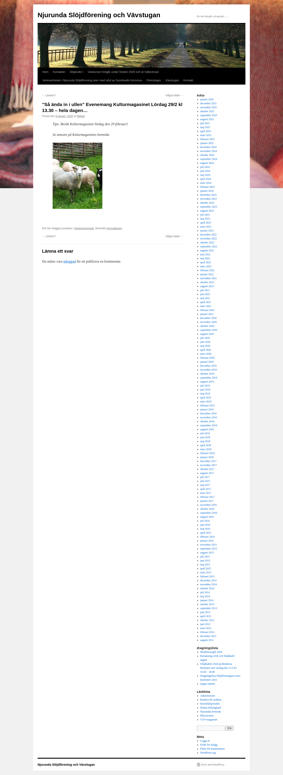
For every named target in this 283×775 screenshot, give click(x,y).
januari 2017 (207, 500)
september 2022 (208, 246)
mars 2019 (205, 401)
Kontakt (188, 80)
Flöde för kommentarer (212, 748)
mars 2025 (205, 135)
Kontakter (59, 72)
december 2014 (208, 580)
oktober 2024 (207, 155)
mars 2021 (205, 306)
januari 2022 (207, 274)
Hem (45, 72)
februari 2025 (207, 139)
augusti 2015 (207, 552)
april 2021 (205, 302)
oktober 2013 (207, 604)
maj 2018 (205, 441)
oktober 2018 (207, 421)
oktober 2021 (207, 282)
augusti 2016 (207, 516)
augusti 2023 (207, 210)
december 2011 (208, 636)
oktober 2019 (207, 373)
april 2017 (205, 489)
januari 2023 (207, 230)
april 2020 (205, 349)
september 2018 (208, 425)
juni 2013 (205, 612)
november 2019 (208, 369)
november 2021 (208, 278)
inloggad (69, 261)
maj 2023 (205, 218)
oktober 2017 (207, 469)
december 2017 (208, 461)
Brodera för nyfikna (210, 699)
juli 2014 (205, 592)
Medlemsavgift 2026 (211, 652)
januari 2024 (207, 190)
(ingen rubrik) (207, 683)
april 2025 (205, 131)
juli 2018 (205, 433)
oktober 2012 (207, 620)
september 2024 (208, 159)
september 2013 (208, 608)
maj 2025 (205, 127)
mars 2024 (205, 182)
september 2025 (208, 115)
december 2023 (208, 194)
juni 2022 (205, 254)
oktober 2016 (207, 508)
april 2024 (205, 178)
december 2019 (208, 365)
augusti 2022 (207, 250)
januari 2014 (207, 600)
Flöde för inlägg (208, 744)
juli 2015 (205, 556)
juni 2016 (205, 524)
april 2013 (205, 616)
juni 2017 (205, 481)
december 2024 (208, 147)
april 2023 (205, 222)
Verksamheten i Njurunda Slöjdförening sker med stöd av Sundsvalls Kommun (92, 80)
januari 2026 (207, 99)
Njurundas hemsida (210, 711)
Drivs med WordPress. (213, 764)
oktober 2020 (207, 326)
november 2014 (208, 584)
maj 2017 (205, 485)
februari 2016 (207, 536)
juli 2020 (205, 337)
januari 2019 (207, 409)
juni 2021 (205, 294)
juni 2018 (205, 437)
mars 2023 (205, 226)
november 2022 (208, 238)
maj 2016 (205, 528)
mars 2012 (205, 628)
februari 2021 (207, 310)
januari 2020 (207, 361)
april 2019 (205, 397)
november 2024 (208, 151)
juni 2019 (205, 389)
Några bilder (175, 95)
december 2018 (208, 413)
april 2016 (205, 532)
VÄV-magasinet (209, 719)
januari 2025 (207, 143)
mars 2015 (205, 572)
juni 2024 (205, 170)
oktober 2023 (207, 202)
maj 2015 (205, 564)
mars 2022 (205, 266)
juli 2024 (205, 167)
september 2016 (208, 512)
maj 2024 (205, 174)
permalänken (114, 228)
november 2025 (208, 107)
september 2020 (208, 330)
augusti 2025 (207, 119)
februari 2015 (207, 576)
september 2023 (208, 206)
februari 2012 (207, 632)
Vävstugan (172, 80)
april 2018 (205, 445)
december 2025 (208, 103)
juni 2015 (205, 560)
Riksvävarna (207, 715)
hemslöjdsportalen (210, 703)
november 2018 (208, 417)
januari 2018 (207, 457)
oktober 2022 (207, 242)
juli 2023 (205, 214)
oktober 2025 (207, 111)
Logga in (205, 740)
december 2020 (208, 318)
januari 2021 (207, 314)
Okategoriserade (84, 228)
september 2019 (208, 377)
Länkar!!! (49, 95)
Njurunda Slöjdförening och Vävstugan (99, 15)
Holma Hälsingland (210, 707)
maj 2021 (205, 298)
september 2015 (208, 548)
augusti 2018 (207, 429)
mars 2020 (205, 353)
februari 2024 (207, 186)
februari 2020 (207, 357)
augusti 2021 (207, 286)
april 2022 (205, 262)
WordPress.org (208, 752)
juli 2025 (205, 123)
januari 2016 (207, 540)
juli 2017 (205, 477)
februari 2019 (207, 405)
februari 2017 (207, 496)
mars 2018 (205, 449)
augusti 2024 (207, 163)
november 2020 (208, 322)
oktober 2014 (207, 588)
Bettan (81, 116)
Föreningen (153, 80)
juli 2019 (205, 385)
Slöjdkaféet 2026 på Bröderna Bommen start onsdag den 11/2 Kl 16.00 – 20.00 (218, 667)
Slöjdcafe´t (76, 72)
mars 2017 (205, 493)
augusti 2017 (207, 473)
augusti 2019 (207, 381)
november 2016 (208, 504)
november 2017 (208, 465)
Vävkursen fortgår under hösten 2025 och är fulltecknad (123, 72)
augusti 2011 (207, 640)
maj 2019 (205, 393)
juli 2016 (205, 520)
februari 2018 (207, 453)
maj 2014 (205, 596)
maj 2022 (205, 258)
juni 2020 (205, 341)
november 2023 (208, 198)
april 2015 (205, 568)
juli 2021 (205, 290)
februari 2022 (207, 270)
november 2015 (208, 544)
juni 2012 (205, 624)
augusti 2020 (207, 333)
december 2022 (208, 234)
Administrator (207, 695)
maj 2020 (205, 345)
